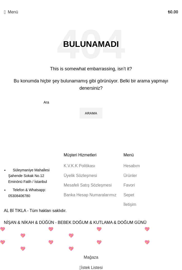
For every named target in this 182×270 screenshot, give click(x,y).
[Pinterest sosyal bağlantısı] (91, 3)
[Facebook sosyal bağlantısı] (82, 3)
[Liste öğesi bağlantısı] (31, 183)
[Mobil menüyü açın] (11, 12)
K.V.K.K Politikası (79, 166)
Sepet (128, 195)
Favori (129, 185)
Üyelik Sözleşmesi (80, 175)
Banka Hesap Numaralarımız (90, 195)
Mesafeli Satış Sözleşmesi (88, 185)
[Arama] (91, 102)
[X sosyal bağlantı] (86, 3)
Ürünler (130, 175)
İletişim (129, 204)
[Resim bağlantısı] (31, 159)
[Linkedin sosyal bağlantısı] (95, 3)
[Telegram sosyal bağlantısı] (100, 3)
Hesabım (131, 166)
